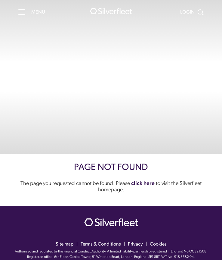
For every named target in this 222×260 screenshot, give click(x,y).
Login (187, 12)
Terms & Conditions (101, 244)
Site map (65, 244)
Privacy (135, 244)
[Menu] (21, 12)
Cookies (158, 244)
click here (143, 183)
